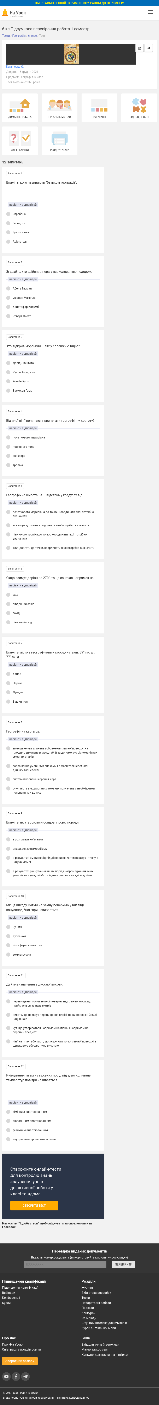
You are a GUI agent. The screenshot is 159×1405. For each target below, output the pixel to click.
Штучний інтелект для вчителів (104, 1323)
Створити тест (34, 1205)
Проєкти (88, 1308)
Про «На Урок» (12, 1344)
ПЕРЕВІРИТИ (123, 1264)
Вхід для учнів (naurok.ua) (100, 1344)
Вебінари (8, 1293)
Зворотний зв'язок (19, 1361)
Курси (6, 1303)
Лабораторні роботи (96, 1303)
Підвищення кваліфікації (20, 1287)
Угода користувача (15, 1397)
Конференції (11, 1298)
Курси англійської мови (99, 1328)
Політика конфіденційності (74, 1397)
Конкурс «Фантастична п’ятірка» (105, 1355)
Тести (86, 1298)
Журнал (87, 1287)
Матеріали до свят (95, 1349)
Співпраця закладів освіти (21, 1349)
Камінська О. (15, 66)
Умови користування (42, 1397)
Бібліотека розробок (96, 1293)
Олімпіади (89, 1318)
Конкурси (88, 1313)
